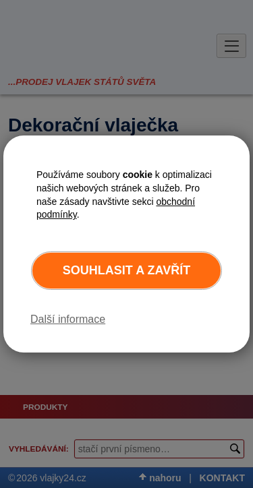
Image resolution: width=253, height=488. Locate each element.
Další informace (67, 319)
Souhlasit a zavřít (126, 270)
